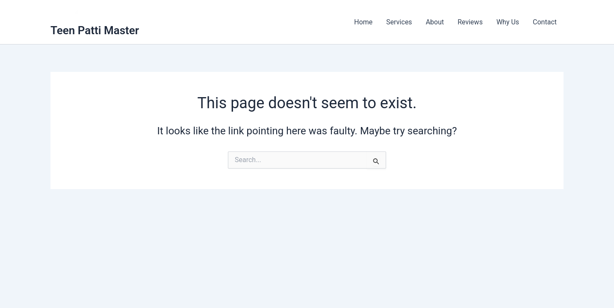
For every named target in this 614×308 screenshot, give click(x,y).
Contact (545, 22)
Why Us (507, 22)
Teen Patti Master (94, 30)
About (435, 22)
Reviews (470, 22)
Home (363, 22)
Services (399, 22)
